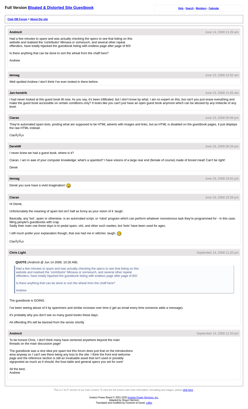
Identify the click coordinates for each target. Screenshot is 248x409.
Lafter (149, 402)
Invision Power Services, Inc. (143, 397)
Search (190, 8)
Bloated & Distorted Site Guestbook (60, 8)
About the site (39, 19)
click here (188, 390)
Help (181, 8)
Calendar (214, 8)
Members (201, 8)
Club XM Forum (17, 19)
